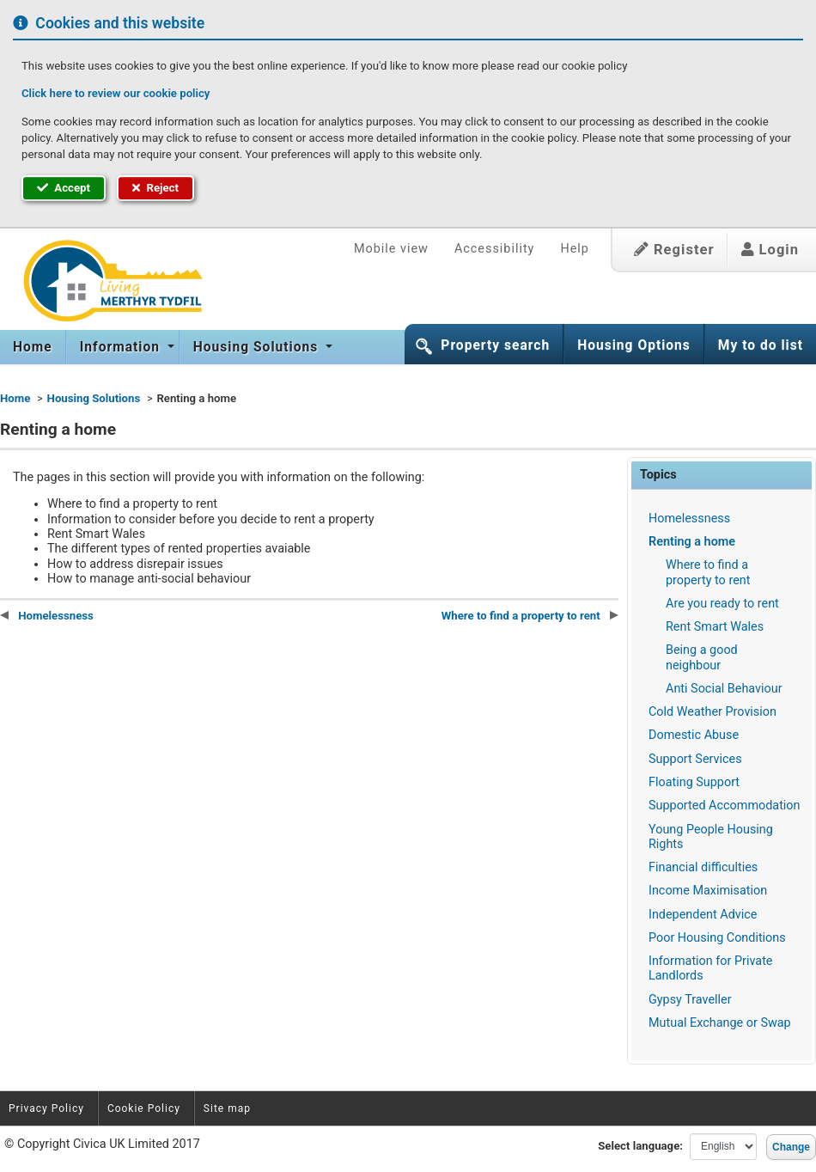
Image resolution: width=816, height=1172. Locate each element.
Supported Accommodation (725, 805)
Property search (495, 345)
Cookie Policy (143, 1108)
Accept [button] (63, 187)
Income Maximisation (708, 890)
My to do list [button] (760, 345)
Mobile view (391, 248)
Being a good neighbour (702, 657)
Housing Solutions (257, 347)
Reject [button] (155, 187)
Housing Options (634, 345)
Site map (227, 1108)
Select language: (640, 1145)
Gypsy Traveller (690, 999)
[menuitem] (33, 347)
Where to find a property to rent (708, 572)
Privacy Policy (46, 1108)
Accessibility (494, 248)
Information (122, 347)
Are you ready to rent (722, 603)
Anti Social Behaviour (724, 688)
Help (574, 248)
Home (32, 347)
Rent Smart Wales (715, 627)
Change (791, 1147)
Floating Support (694, 782)
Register (674, 249)
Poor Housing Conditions (717, 938)
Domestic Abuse (694, 735)
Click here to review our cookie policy (115, 93)
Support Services (695, 759)
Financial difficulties (703, 867)
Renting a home (692, 541)
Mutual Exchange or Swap (720, 1023)
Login (770, 249)
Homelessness (689, 518)
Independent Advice (703, 914)
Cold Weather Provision (712, 712)
